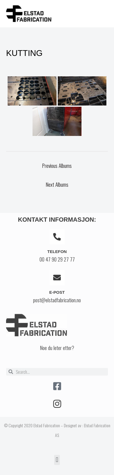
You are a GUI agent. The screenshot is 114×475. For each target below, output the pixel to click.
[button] (57, 460)
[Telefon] (57, 236)
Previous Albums (57, 165)
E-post (57, 292)
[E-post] (57, 277)
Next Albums (57, 184)
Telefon (57, 251)
